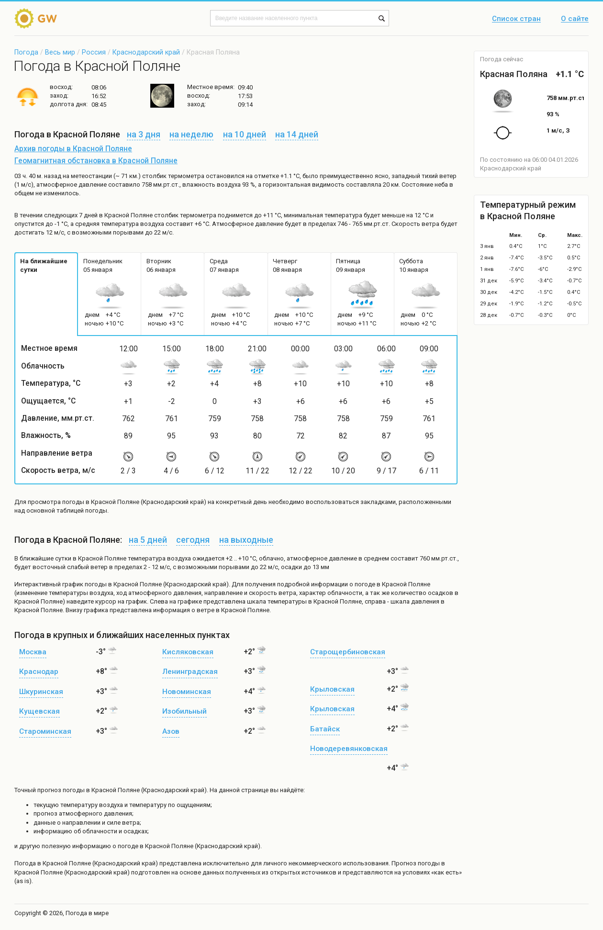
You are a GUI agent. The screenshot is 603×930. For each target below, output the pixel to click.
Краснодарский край (146, 52)
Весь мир (60, 52)
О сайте (575, 19)
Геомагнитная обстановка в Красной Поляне (96, 161)
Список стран (516, 19)
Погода (26, 52)
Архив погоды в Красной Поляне (73, 149)
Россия (94, 52)
